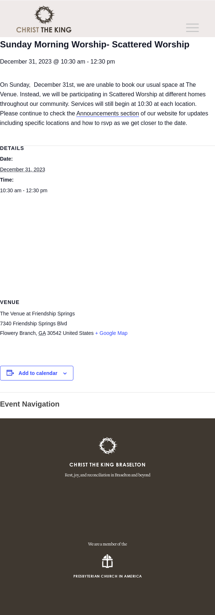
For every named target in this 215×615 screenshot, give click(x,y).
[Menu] (189, 28)
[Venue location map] (107, 252)
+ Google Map (111, 333)
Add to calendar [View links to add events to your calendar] (38, 373)
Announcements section (107, 113)
